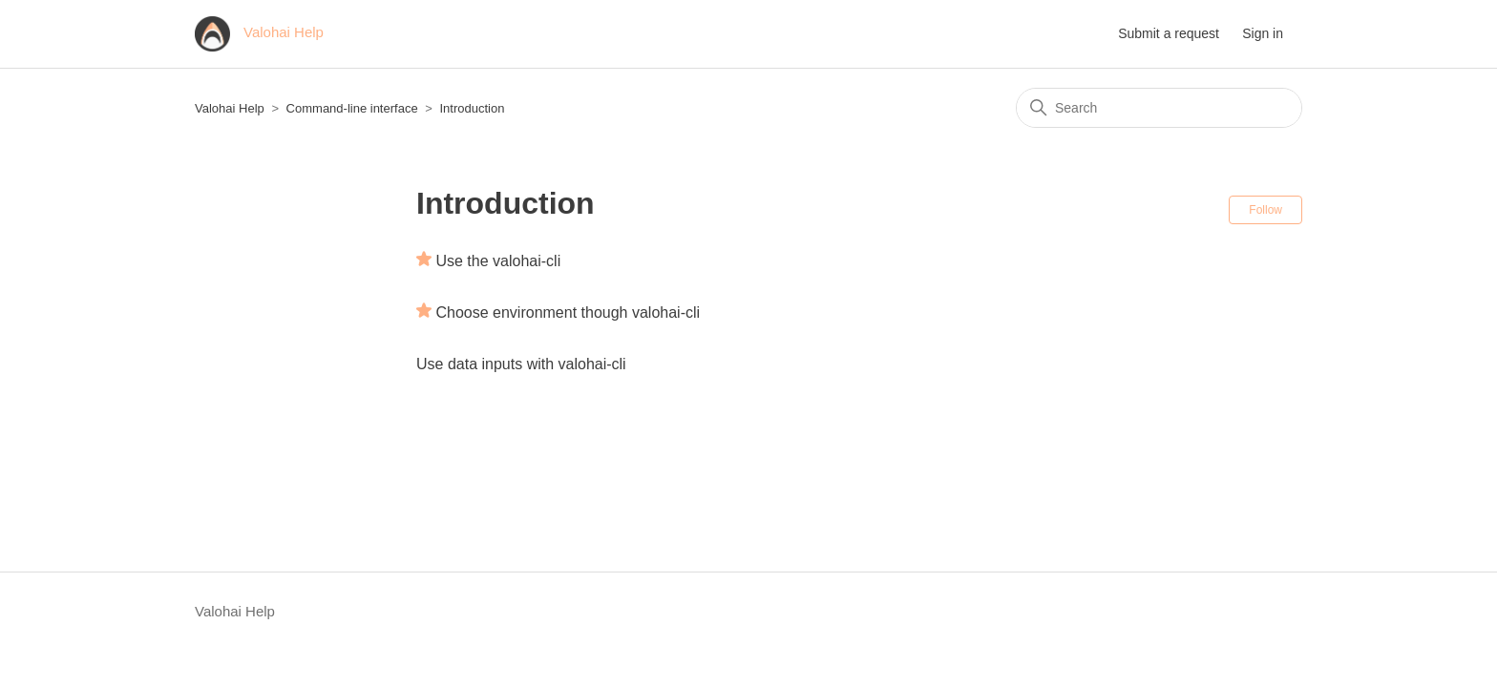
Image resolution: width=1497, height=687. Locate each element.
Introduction (471, 108)
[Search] (1159, 108)
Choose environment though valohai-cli (567, 312)
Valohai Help (229, 108)
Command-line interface (352, 108)
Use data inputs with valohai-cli (521, 364)
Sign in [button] (1262, 33)
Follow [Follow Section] (1265, 210)
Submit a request (1168, 33)
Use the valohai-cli (497, 261)
